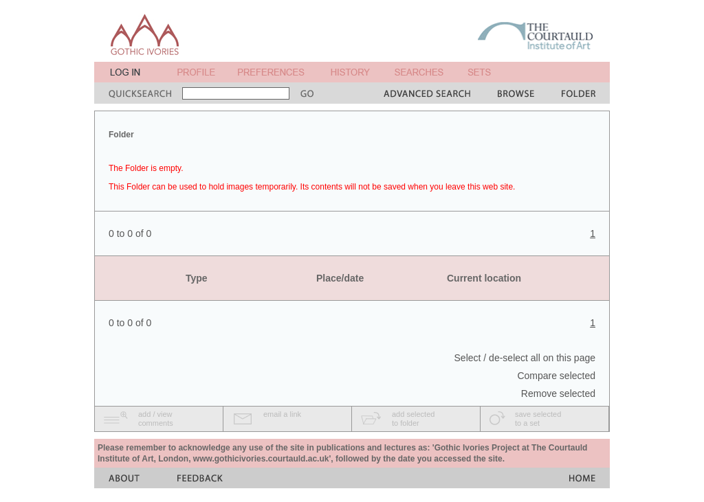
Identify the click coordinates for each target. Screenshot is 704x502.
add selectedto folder (413, 418)
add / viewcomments (155, 418)
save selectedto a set (538, 418)
